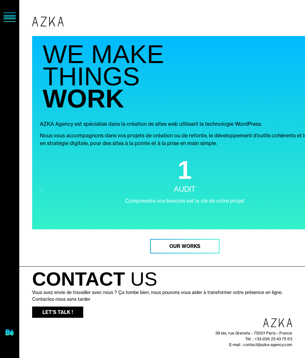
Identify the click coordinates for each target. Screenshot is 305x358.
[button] (41, 190)
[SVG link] (9, 333)
